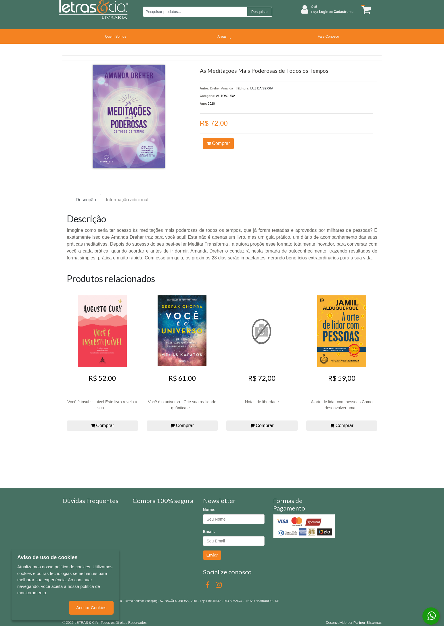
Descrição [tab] (86, 199)
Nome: (209, 509)
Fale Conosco (328, 37)
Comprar (218, 143)
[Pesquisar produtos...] (195, 12)
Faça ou (332, 12)
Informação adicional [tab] (127, 199)
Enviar (212, 555)
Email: (209, 531)
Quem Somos (115, 37)
